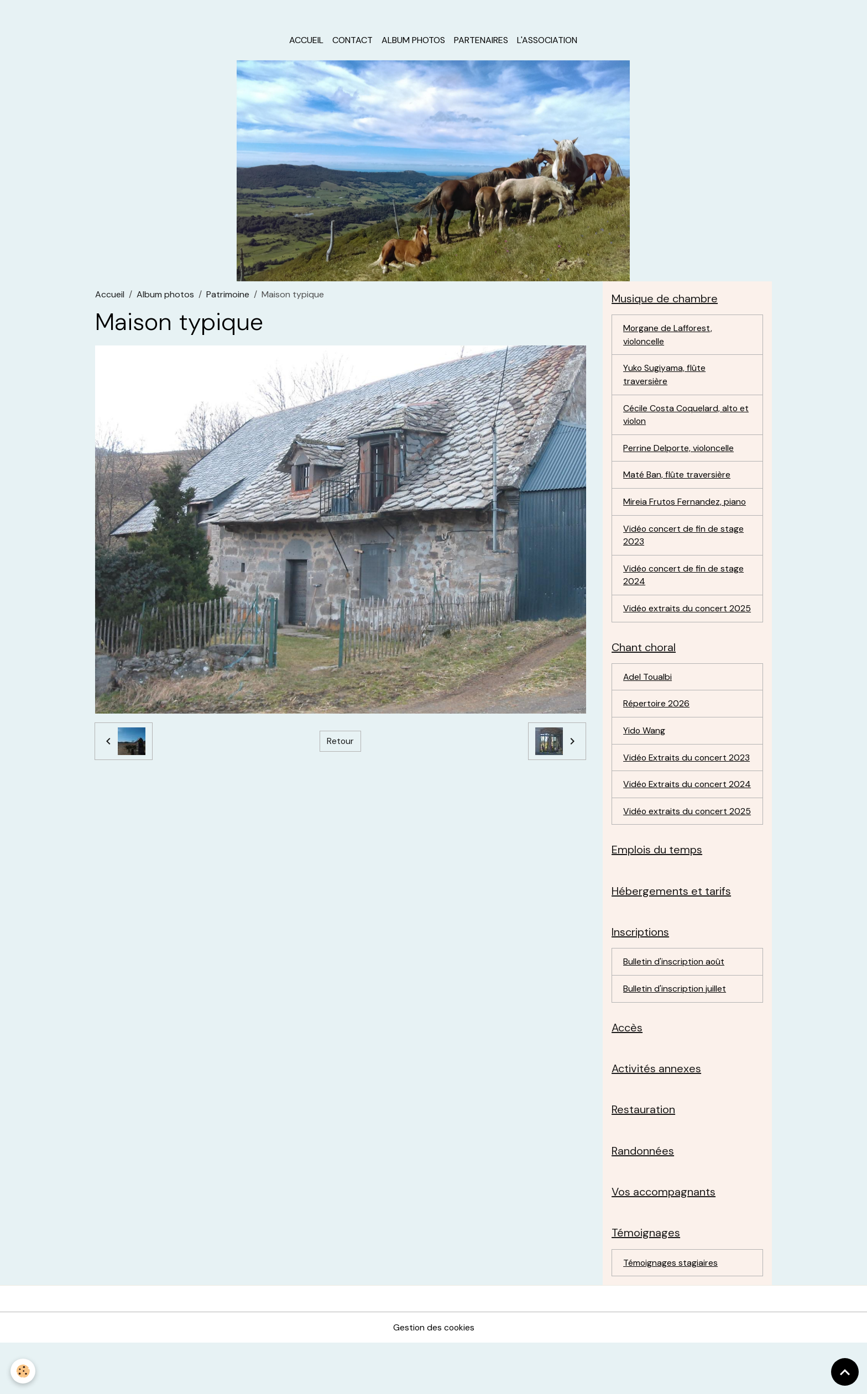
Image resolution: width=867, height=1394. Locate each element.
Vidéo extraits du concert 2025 (675, 619)
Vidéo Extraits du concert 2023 (687, 777)
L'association (547, 42)
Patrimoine (227, 296)
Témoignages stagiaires (670, 1313)
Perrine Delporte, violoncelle (679, 451)
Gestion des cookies (433, 1378)
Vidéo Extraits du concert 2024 (675, 810)
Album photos (413, 42)
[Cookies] (23, 1371)
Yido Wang (644, 750)
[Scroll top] (845, 1372)
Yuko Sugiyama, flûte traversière (664, 377)
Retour (340, 742)
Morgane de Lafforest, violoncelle (668, 336)
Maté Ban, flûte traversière (676, 478)
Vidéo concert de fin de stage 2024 (684, 579)
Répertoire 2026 (656, 723)
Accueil (306, 42)
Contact (352, 42)
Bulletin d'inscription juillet (675, 1036)
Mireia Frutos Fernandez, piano (685, 505)
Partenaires (481, 42)
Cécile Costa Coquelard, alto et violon (686, 417)
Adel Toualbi (648, 695)
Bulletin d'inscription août (674, 1009)
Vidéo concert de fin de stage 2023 (684, 539)
